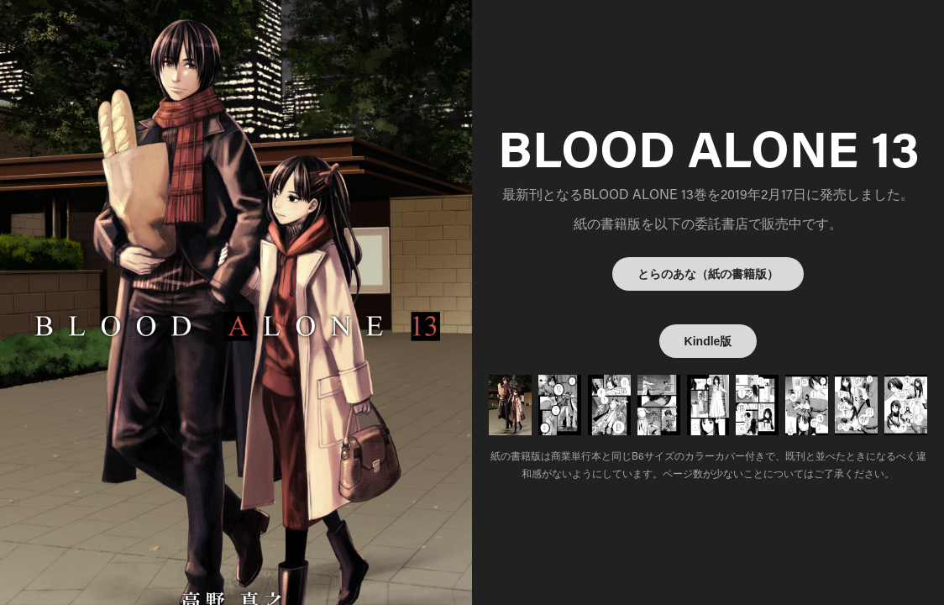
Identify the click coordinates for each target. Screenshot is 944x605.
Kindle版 (708, 341)
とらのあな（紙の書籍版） (708, 274)
